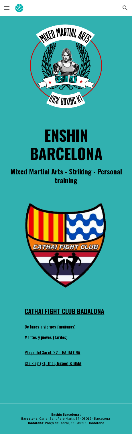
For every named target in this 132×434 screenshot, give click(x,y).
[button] (7, 8)
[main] (66, 155)
